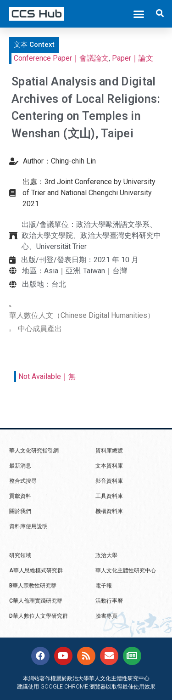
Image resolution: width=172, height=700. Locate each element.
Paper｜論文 (132, 58)
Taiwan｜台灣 (105, 270)
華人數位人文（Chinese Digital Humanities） (82, 315)
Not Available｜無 (47, 376)
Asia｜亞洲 (62, 270)
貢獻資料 (20, 496)
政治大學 (106, 555)
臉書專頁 (106, 616)
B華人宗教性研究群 (32, 585)
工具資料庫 (109, 496)
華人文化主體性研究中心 (125, 570)
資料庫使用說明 (28, 526)
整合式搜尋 (23, 481)
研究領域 (20, 555)
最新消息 (20, 466)
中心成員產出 (40, 328)
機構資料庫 (109, 511)
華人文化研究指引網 (34, 450)
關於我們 (20, 511)
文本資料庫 (109, 466)
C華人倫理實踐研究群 (35, 601)
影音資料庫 (109, 481)
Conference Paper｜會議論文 (61, 58)
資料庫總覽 (109, 450)
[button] (139, 14)
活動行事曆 (109, 601)
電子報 (103, 585)
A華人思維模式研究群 (36, 570)
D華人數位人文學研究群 (38, 616)
